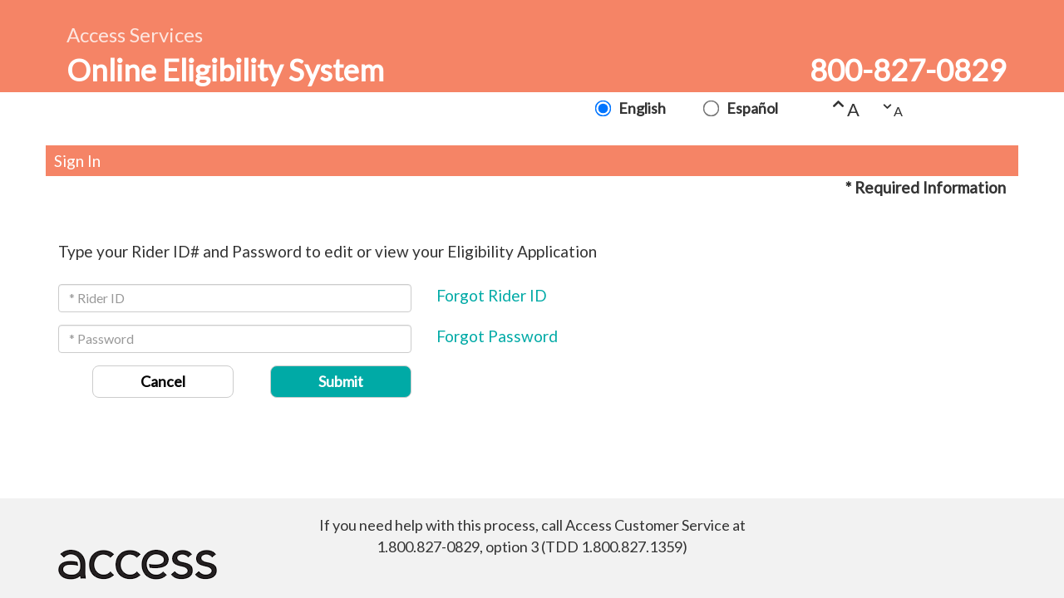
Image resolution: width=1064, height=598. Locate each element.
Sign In (77, 160)
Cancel (162, 381)
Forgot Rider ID (491, 295)
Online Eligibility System (225, 69)
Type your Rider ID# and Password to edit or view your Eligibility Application (327, 251)
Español (751, 108)
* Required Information (925, 187)
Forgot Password (497, 336)
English (641, 108)
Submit (340, 381)
